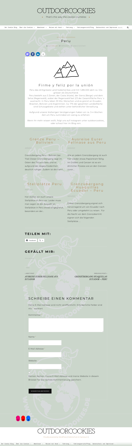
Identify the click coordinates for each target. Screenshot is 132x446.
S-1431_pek (54, 46)
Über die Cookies (27, 27)
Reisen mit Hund (56, 27)
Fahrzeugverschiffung (85, 27)
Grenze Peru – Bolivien (45, 140)
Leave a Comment (79, 46)
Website (32, 361)
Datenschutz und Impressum (107, 27)
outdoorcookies (66, 11)
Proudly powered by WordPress (55, 437)
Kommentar (35, 315)
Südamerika (70, 37)
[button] (27, 54)
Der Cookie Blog (11, 27)
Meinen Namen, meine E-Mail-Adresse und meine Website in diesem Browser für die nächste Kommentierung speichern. (63, 378)
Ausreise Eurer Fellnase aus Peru (87, 140)
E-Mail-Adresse (36, 349)
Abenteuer (42, 27)
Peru (63, 37)
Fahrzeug (70, 27)
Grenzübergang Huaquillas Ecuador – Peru (87, 187)
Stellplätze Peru (44, 184)
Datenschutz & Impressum (78, 437)
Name (32, 337)
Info (58, 37)
